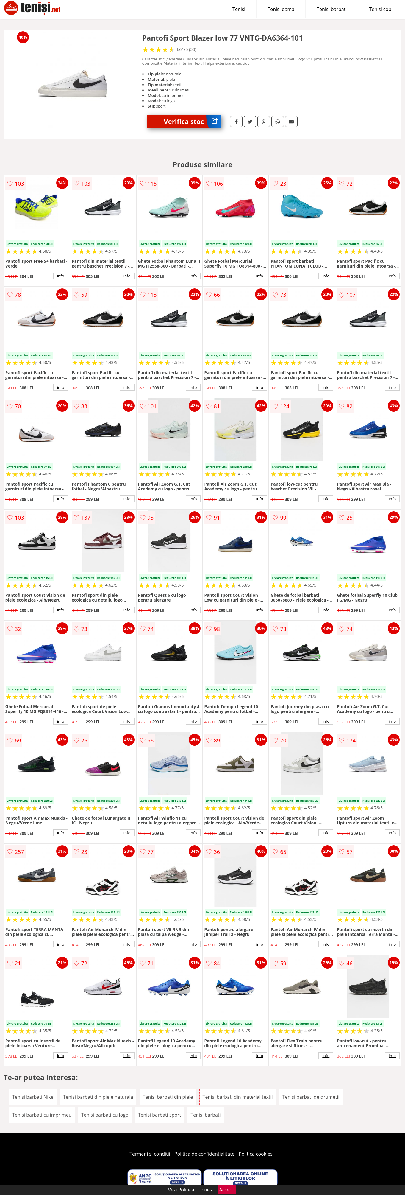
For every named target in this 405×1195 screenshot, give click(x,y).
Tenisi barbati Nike (33, 1097)
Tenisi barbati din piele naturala (98, 1097)
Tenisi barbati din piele (168, 1097)
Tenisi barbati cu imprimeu (42, 1115)
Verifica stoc (192, 121)
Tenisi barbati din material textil (238, 1097)
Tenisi (238, 9)
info (60, 276)
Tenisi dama (281, 9)
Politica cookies (256, 1154)
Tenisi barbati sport (159, 1115)
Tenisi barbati (332, 9)
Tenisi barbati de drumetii (311, 1097)
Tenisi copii (381, 9)
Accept (226, 1189)
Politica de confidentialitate (204, 1154)
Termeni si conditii (149, 1154)
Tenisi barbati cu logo (105, 1115)
